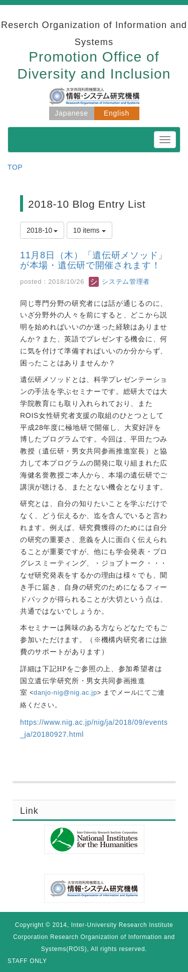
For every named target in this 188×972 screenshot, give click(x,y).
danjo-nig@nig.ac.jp (65, 692)
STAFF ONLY (27, 960)
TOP (15, 167)
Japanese (71, 113)
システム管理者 (119, 281)
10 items (89, 230)
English (116, 113)
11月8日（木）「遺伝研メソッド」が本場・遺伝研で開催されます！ (93, 260)
